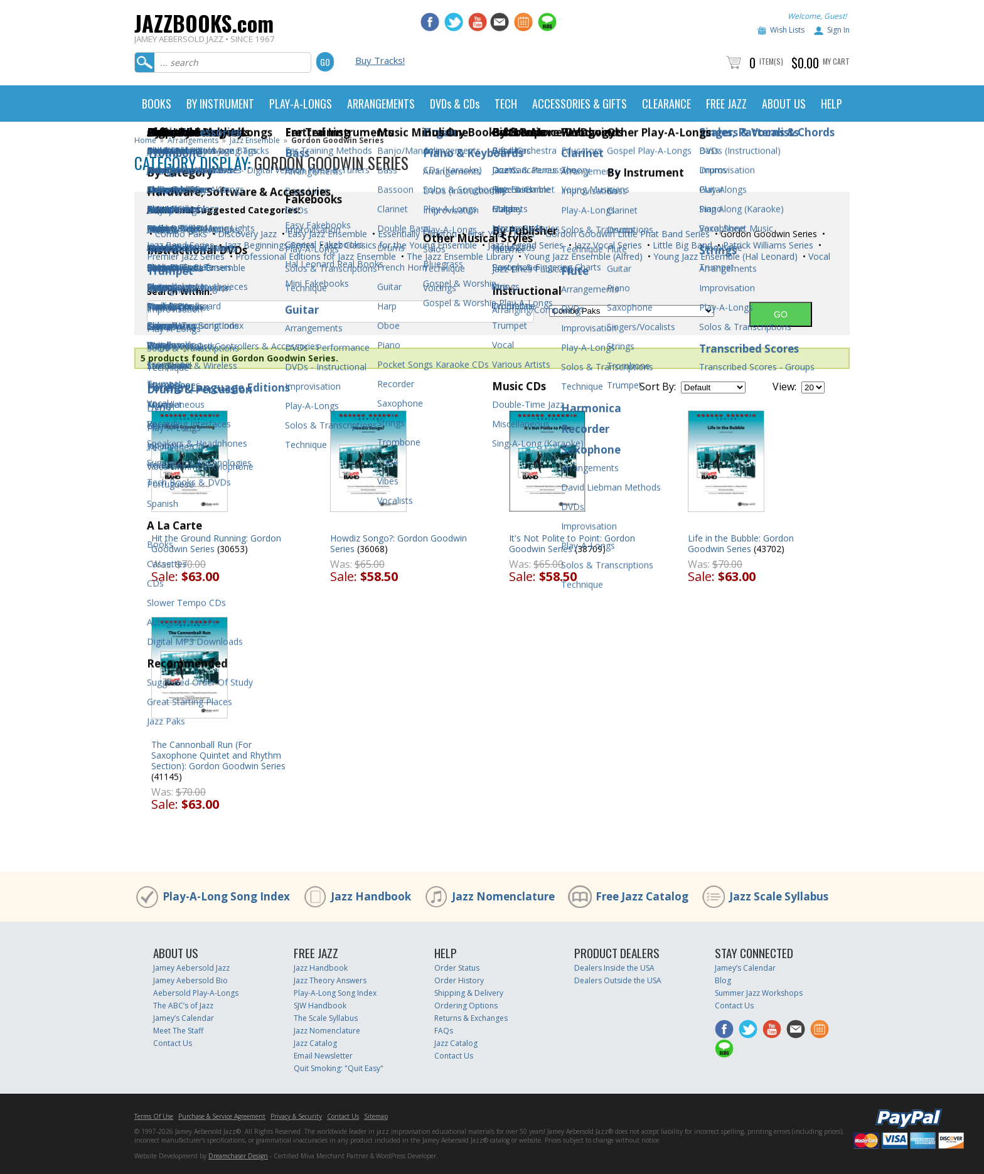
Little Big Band (681, 245)
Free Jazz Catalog (642, 896)
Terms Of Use (153, 1116)
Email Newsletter (323, 1055)
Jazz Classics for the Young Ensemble (400, 245)
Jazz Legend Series (524, 245)
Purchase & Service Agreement (221, 1116)
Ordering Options (466, 1005)
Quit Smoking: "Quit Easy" (338, 1068)
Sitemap (376, 1116)
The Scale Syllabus (326, 1018)
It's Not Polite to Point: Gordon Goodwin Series (572, 543)
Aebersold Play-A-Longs (195, 993)
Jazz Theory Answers (330, 980)
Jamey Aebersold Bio (190, 980)
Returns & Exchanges (471, 1018)
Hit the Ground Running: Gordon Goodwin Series (216, 543)
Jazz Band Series (180, 245)
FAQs (443, 1030)
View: (784, 387)
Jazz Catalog (315, 1043)
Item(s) (771, 61)
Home (145, 140)
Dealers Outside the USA (617, 980)
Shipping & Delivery (468, 993)
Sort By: (657, 387)
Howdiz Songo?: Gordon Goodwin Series (398, 543)
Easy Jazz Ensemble (326, 234)
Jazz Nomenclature (503, 896)
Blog (723, 980)
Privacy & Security (296, 1116)
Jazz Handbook (371, 896)
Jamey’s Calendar (183, 1018)
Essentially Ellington (416, 234)
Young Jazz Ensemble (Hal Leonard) (724, 256)
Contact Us (172, 1043)
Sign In (838, 29)
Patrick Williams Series (766, 245)
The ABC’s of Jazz (183, 1005)
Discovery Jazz (246, 234)
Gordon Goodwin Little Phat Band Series (626, 234)
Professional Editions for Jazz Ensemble (314, 256)
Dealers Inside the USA (614, 968)
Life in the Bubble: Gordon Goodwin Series (741, 543)
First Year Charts (500, 234)
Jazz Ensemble (255, 140)
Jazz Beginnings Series (268, 245)
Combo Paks (179, 234)
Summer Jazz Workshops (759, 993)
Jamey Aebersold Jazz (191, 968)
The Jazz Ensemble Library (458, 256)
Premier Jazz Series (186, 256)
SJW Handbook (320, 1005)
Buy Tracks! (380, 60)
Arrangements (193, 140)
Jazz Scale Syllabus (778, 896)
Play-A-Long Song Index (226, 896)
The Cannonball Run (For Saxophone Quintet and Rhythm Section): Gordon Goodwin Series (218, 755)
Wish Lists (787, 29)
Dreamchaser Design (238, 1155)
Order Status (456, 968)
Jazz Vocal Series (607, 245)
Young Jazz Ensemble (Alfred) (582, 256)
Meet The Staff (178, 1030)
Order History (459, 980)
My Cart (836, 61)
